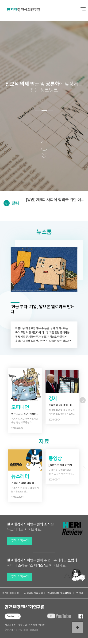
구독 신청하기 (20, 541)
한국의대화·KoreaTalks (59, 593)
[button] (37, 110)
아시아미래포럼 (10, 593)
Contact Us (13, 616)
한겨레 (79, 593)
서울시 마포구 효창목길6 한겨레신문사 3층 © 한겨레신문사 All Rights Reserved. (25, 627)
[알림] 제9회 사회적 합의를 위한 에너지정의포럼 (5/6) (55, 199)
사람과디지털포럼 (33, 593)
